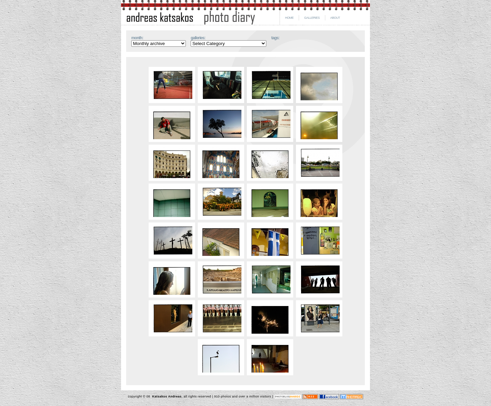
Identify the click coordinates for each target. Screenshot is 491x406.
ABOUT (335, 17)
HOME (289, 17)
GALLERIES (312, 17)
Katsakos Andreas (166, 396)
